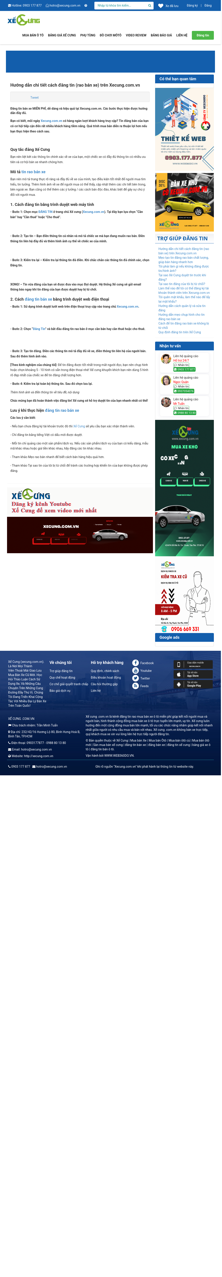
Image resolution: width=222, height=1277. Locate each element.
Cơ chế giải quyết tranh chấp (69, 1240)
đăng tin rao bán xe (62, 1057)
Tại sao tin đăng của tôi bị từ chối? (181, 284)
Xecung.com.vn (51, 121)
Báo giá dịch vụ (60, 1246)
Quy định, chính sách (105, 1227)
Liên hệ (96, 1246)
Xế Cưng (79, 1073)
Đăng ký (192, 5)
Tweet (34, 97)
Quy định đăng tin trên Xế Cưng (179, 332)
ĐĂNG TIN (46, 212)
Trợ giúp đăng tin (61, 1227)
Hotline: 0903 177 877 (25, 5)
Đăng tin (203, 35)
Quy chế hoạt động (62, 1233)
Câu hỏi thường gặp (104, 1240)
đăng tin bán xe (38, 699)
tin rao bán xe (34, 171)
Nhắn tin (181, 365)
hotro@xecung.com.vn (63, 5)
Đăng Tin (39, 860)
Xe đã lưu (168, 5)
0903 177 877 (184, 369)
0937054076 (184, 391)
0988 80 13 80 (185, 412)
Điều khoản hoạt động (106, 1233)
